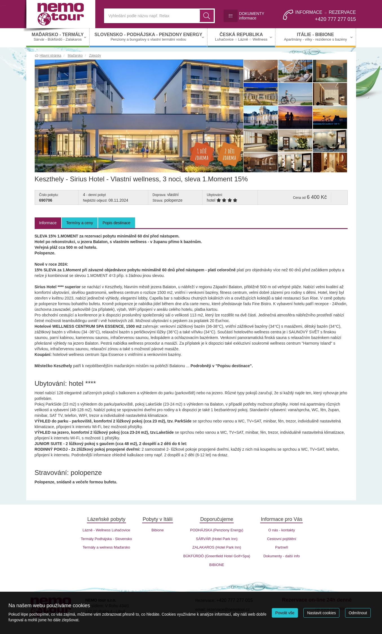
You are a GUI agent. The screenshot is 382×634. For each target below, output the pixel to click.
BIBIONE (216, 565)
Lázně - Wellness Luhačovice (106, 530)
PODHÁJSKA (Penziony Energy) (216, 530)
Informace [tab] (48, 223)
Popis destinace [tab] (117, 223)
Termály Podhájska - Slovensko (106, 539)
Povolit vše (285, 613)
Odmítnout (358, 613)
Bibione (157, 530)
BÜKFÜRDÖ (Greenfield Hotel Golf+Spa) (216, 556)
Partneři (281, 547)
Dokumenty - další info (281, 556)
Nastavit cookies (321, 613)
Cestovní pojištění (281, 539)
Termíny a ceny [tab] (79, 223)
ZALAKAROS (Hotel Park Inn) (216, 547)
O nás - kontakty (281, 530)
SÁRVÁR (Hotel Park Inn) (217, 539)
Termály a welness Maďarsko (106, 547)
